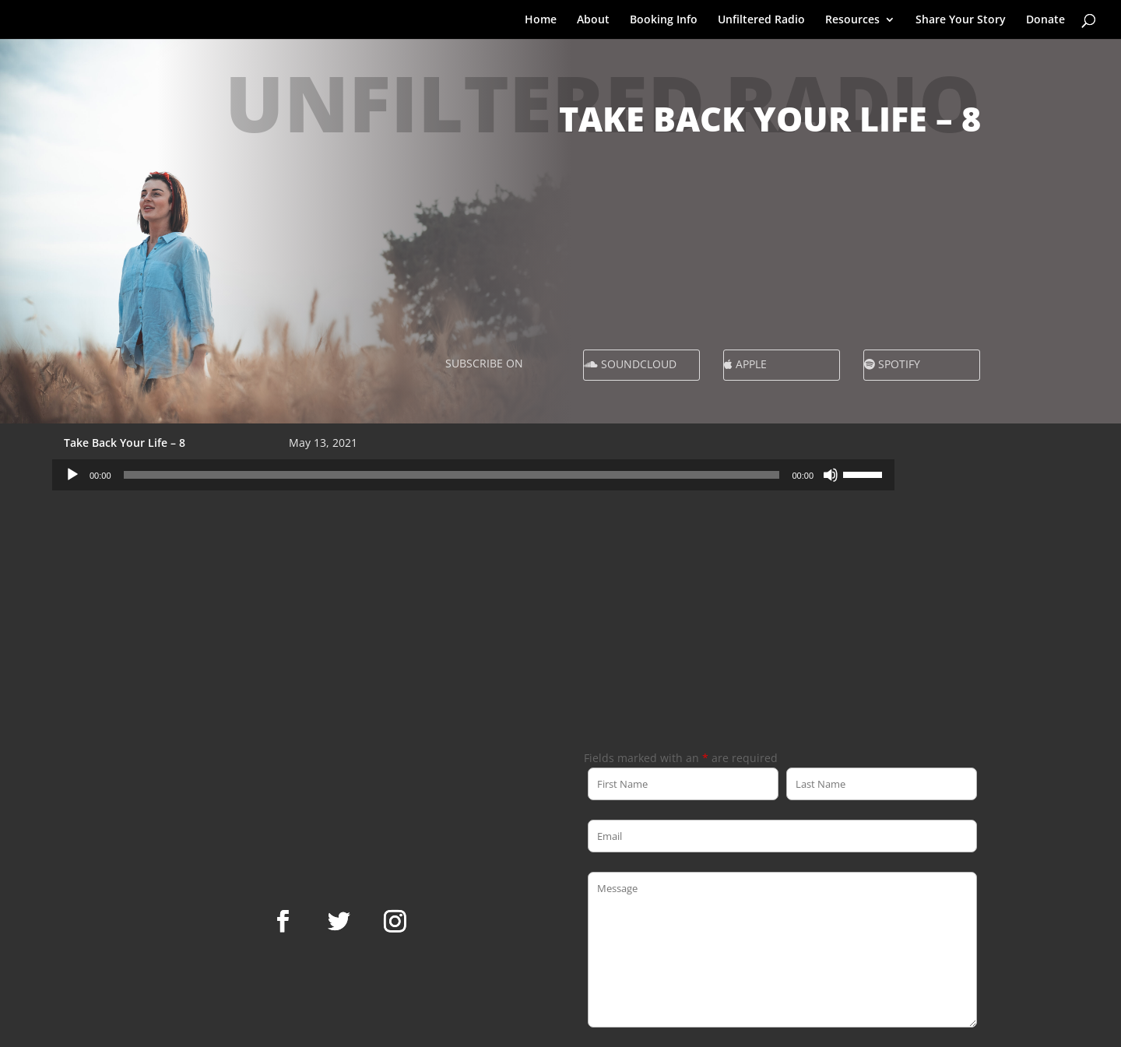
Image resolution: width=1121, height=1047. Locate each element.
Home (541, 20)
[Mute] (830, 475)
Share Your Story (960, 20)
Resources (852, 20)
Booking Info (664, 20)
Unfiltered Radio (761, 20)
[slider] (452, 475)
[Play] (72, 475)
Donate (1045, 20)
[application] (473, 474)
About (593, 20)
